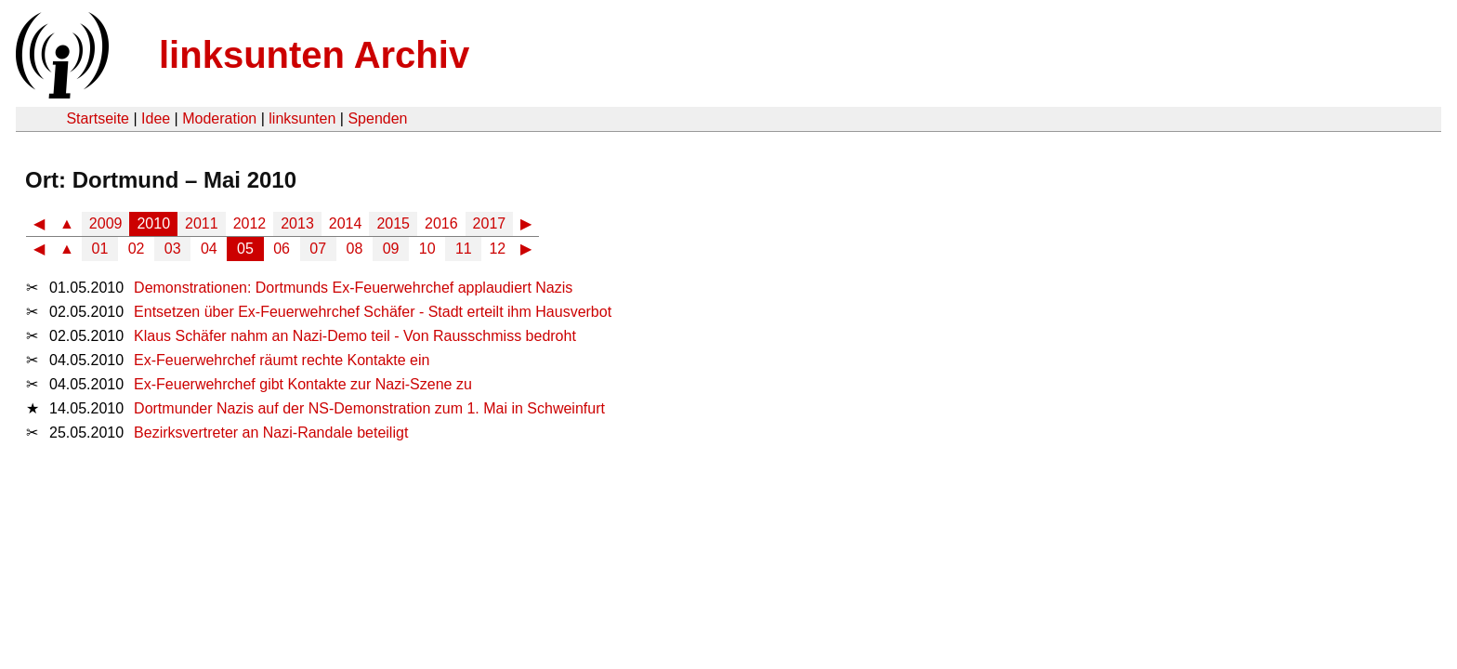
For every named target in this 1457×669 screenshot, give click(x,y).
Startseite (97, 118)
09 (391, 248)
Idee (155, 118)
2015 (393, 223)
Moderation (219, 118)
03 (172, 248)
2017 (489, 223)
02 (136, 248)
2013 (297, 223)
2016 (441, 223)
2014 (345, 223)
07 (317, 248)
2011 (201, 223)
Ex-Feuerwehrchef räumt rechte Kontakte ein (281, 360)
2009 (106, 223)
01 (100, 248)
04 (209, 248)
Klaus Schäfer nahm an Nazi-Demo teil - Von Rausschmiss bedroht (355, 336)
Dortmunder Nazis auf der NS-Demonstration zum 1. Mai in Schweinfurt (369, 408)
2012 (250, 223)
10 (427, 248)
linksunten (302, 118)
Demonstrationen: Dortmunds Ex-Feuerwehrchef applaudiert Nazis (353, 287)
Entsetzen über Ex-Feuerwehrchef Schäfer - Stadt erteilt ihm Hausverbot (372, 312)
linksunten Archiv (314, 54)
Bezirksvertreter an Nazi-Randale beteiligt (271, 432)
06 (281, 248)
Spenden (377, 118)
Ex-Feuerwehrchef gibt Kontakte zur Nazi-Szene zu (303, 384)
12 (497, 248)
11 (463, 248)
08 (355, 248)
